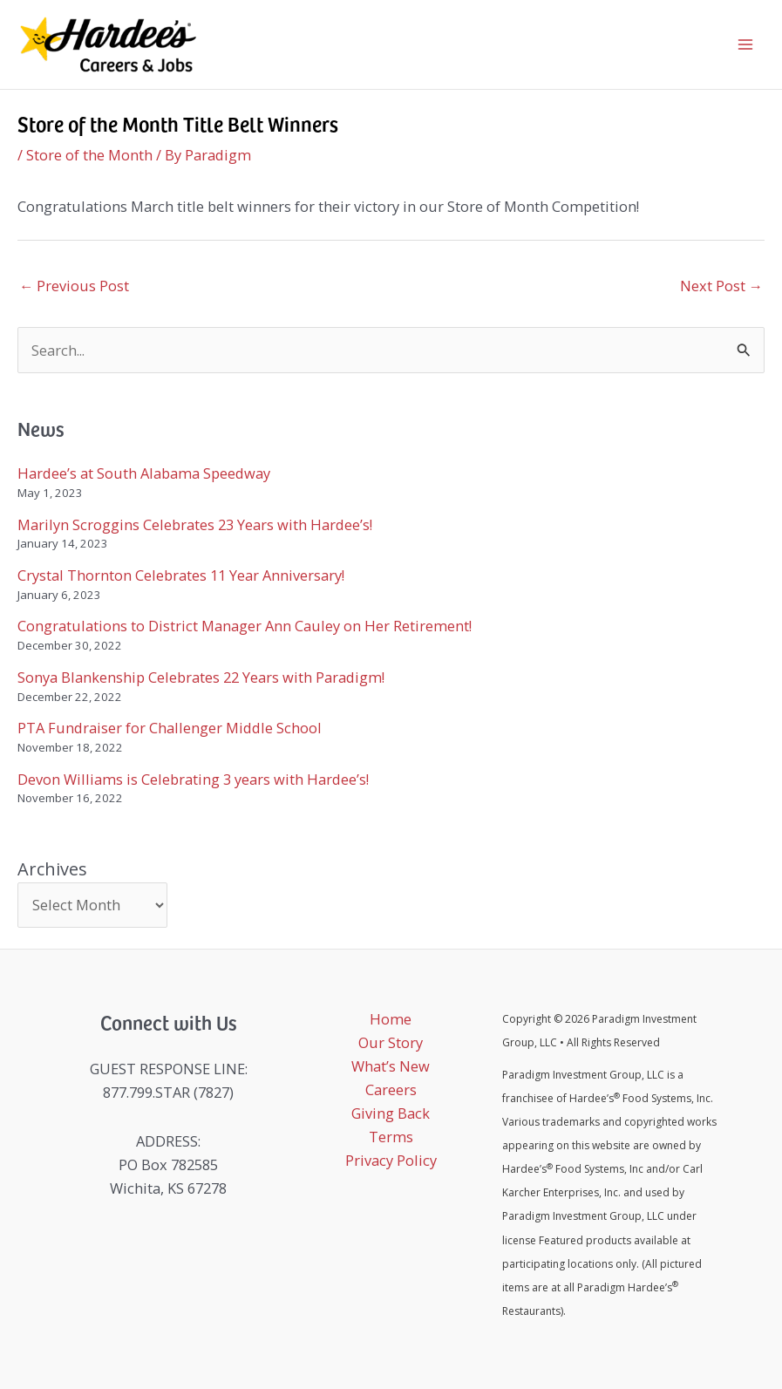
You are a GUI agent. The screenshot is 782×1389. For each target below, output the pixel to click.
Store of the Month (89, 155)
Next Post (721, 286)
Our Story (390, 1042)
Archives (52, 869)
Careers (391, 1089)
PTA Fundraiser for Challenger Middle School (169, 728)
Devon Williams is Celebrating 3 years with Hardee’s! (193, 779)
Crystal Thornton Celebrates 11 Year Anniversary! (180, 575)
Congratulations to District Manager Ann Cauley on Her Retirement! (244, 626)
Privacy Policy (391, 1160)
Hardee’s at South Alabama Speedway (143, 473)
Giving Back (390, 1113)
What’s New (390, 1066)
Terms (391, 1137)
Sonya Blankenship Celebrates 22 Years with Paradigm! (200, 677)
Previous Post (74, 286)
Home (390, 1019)
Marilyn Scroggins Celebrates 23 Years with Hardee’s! (194, 524)
